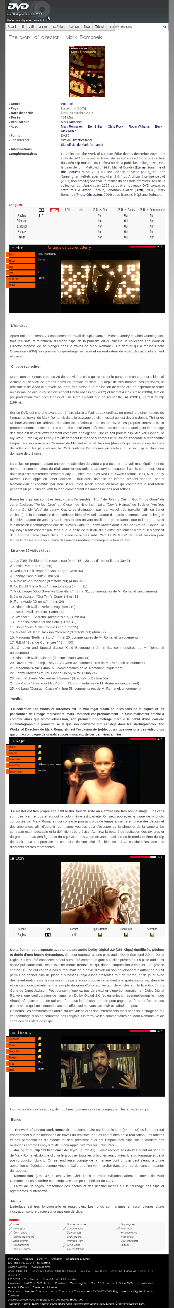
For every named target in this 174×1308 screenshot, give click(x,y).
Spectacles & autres (78, 1258)
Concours (74, 26)
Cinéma (43, 26)
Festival (24, 1287)
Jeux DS (145, 1271)
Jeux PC (85, 1271)
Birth (139, 190)
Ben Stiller (95, 126)
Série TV (42, 1258)
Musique (28, 1258)
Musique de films (41, 1267)
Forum (112, 26)
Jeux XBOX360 (56, 1271)
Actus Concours (60, 1291)
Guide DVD (126, 1283)
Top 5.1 (96, 1283)
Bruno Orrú (65, 1303)
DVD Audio (44, 1283)
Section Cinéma (17, 1267)
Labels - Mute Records (47, 253)
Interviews (14, 1283)
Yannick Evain (30, 1303)
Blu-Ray (13, 1262)
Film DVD (13, 1258)
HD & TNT (14, 1279)
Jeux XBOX (100, 1271)
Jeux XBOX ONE (18, 1271)
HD (22, 26)
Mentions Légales (132, 1291)
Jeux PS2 (117, 1271)
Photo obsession (83, 392)
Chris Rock (115, 126)
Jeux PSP (14, 1275)
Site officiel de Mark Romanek (82, 144)
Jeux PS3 (38, 1271)
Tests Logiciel (78, 1283)
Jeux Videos (58, 26)
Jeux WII (131, 1271)
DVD (31, 26)
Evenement (39, 1287)
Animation (56, 1258)
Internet (53, 1287)
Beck (158, 126)
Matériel (99, 26)
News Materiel (51, 1279)
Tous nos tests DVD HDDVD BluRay (96, 1291)
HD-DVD (26, 1262)
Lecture (110, 1283)
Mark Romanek (71, 122)
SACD (28, 1283)
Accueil (12, 26)
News (87, 26)
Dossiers (60, 1283)
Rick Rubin (68, 131)
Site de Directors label (76, 140)
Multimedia (69, 1279)
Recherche (126, 26)
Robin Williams (139, 126)
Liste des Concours (35, 1291)
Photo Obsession (89, 194)
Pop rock (67, 104)
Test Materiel (42, 1262)
